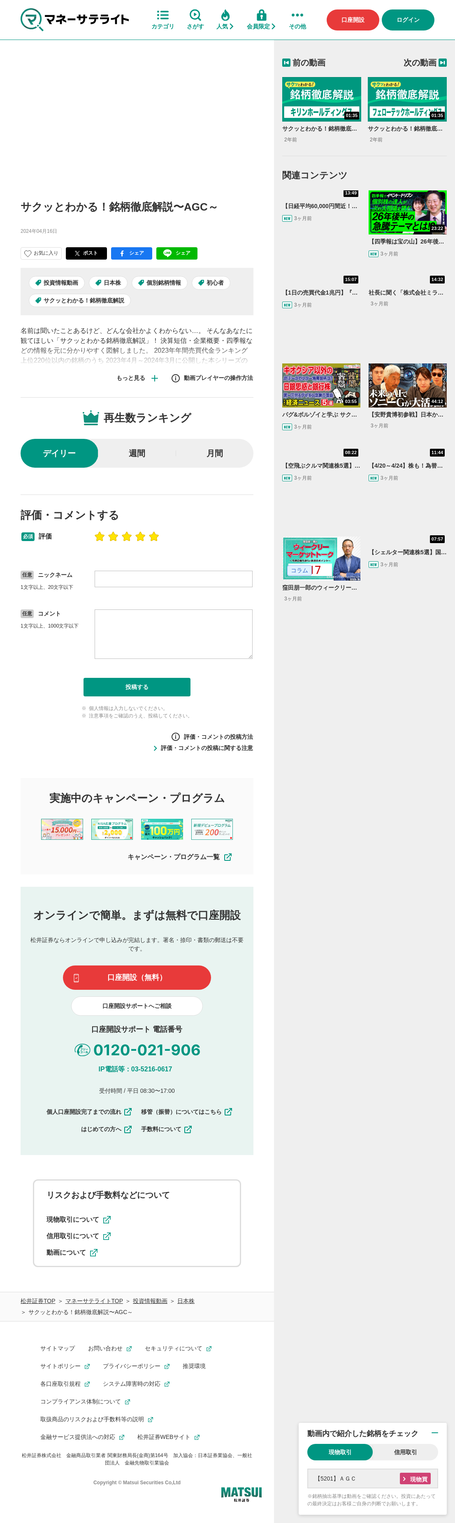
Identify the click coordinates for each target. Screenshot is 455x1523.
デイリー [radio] (59, 453)
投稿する (137, 687)
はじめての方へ (107, 1129)
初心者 (215, 282)
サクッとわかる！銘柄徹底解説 (84, 300)
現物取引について (78, 1219)
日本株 (112, 282)
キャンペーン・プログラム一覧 (180, 857)
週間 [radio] (137, 453)
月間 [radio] (215, 453)
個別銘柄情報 (163, 282)
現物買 (418, 1479)
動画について (72, 1252)
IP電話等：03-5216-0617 (135, 1069)
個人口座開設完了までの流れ (89, 1111)
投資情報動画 (61, 282)
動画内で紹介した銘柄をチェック (362, 1433)
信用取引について (78, 1236)
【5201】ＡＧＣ (335, 1478)
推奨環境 (194, 1366)
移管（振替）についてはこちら (187, 1111)
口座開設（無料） (137, 977)
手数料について (167, 1129)
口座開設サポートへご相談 (137, 1006)
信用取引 (405, 1452)
